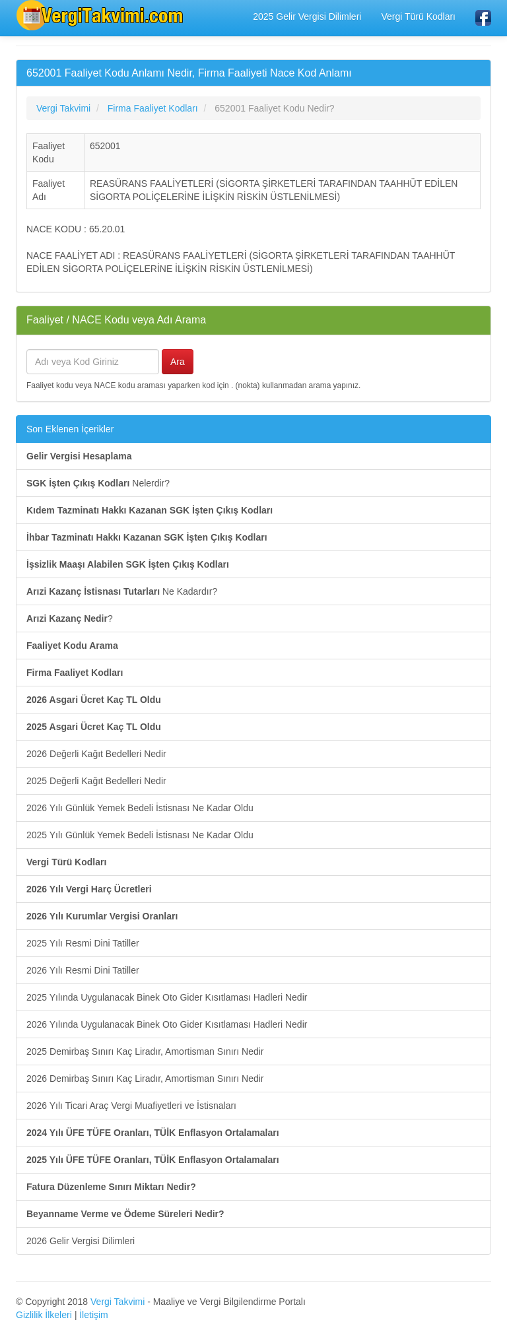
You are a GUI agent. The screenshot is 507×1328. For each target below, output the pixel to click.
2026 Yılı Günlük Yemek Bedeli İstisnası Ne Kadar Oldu (140, 808)
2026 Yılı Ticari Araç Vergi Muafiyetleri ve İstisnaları (131, 1105)
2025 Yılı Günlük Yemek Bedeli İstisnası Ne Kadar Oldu (140, 835)
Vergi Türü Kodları (418, 16)
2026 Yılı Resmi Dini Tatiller (82, 970)
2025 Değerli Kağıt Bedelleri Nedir (96, 781)
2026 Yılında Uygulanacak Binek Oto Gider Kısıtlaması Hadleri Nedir (166, 1024)
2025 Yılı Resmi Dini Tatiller (82, 943)
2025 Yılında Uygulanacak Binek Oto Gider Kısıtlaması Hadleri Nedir (166, 997)
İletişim (93, 1315)
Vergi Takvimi (117, 1301)
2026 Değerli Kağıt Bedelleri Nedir (96, 753)
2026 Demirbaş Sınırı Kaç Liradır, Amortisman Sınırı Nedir (144, 1078)
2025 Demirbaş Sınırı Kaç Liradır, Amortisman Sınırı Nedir (144, 1051)
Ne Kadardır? (121, 591)
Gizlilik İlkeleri (44, 1315)
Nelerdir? (98, 483)
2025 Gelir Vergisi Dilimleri (307, 16)
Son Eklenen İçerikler (70, 429)
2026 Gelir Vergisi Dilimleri (80, 1241)
